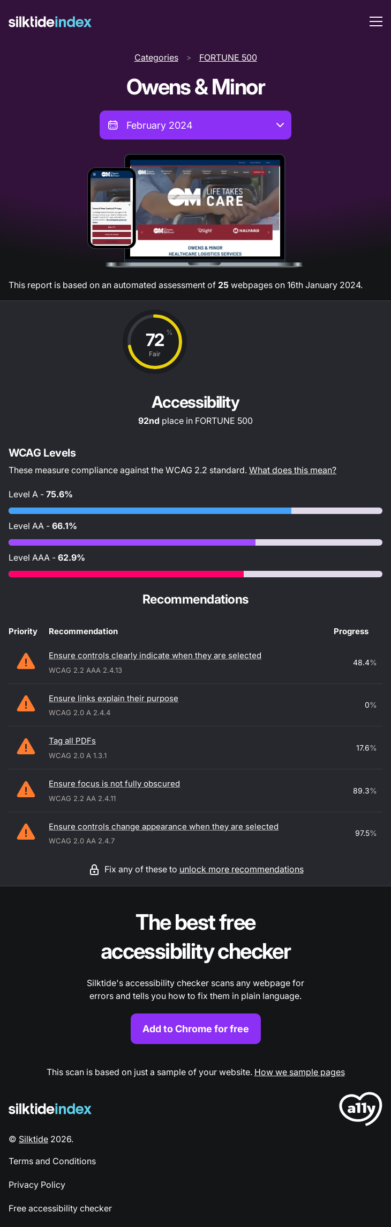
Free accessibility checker (60, 1208)
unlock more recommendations (241, 869)
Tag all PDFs (72, 741)
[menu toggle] (376, 21)
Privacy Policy (37, 1184)
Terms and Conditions (52, 1161)
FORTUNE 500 (228, 57)
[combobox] (195, 125)
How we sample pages (299, 1072)
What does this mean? (292, 470)
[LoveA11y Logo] (360, 1111)
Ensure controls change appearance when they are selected (164, 826)
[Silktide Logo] (50, 1108)
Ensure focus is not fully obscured (114, 783)
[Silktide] (50, 21)
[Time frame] (195, 125)
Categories (156, 57)
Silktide (33, 1139)
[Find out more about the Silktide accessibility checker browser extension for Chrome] (195, 976)
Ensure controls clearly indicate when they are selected (155, 655)
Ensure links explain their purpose (113, 698)
